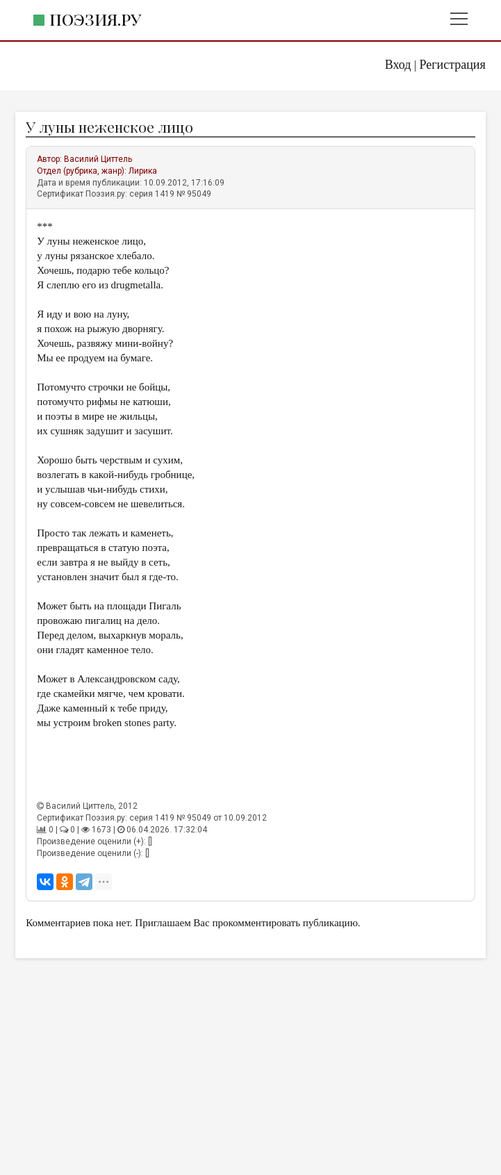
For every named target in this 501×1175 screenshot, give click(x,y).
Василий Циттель (98, 159)
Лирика (143, 171)
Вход (398, 65)
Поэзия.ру (95, 19)
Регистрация (452, 65)
